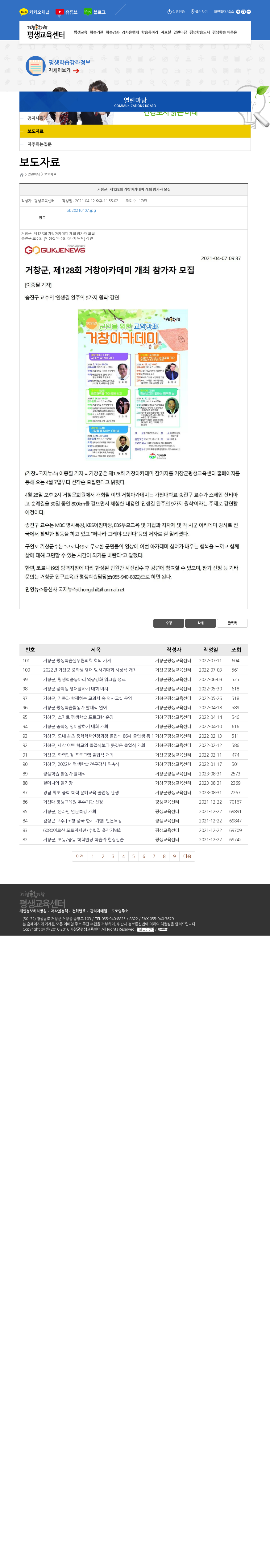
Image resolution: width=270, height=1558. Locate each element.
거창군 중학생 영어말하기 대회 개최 (75, 726)
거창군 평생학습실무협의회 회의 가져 (77, 661)
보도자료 (35, 131)
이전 (80, 856)
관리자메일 (98, 911)
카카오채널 (39, 12)
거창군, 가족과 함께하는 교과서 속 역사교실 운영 (87, 698)
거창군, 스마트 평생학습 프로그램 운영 (78, 717)
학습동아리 (149, 32)
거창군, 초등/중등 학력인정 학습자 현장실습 (83, 840)
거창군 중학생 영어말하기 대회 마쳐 (75, 689)
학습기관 (96, 32)
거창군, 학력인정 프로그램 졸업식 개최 (78, 755)
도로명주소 (119, 911)
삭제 (200, 623)
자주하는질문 (39, 144)
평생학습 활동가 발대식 (64, 774)
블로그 (99, 12)
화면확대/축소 (224, 12)
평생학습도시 (199, 32)
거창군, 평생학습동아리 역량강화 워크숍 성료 (84, 679)
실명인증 (178, 12)
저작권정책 (59, 911)
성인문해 (163, 929)
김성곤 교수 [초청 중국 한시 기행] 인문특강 (82, 821)
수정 (169, 623)
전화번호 (79, 911)
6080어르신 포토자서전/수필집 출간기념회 (82, 830)
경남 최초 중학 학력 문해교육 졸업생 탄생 (81, 793)
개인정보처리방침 (33, 911)
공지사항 (35, 118)
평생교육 (80, 32)
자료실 (166, 32)
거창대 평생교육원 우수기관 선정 (73, 802)
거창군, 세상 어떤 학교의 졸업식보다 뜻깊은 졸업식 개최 (94, 745)
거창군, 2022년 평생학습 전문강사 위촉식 (81, 764)
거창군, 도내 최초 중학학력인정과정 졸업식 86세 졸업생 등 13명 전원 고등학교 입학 (119, 736)
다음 (187, 856)
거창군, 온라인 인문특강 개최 (69, 811)
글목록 (232, 623)
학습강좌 (112, 32)
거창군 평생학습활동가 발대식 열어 (75, 708)
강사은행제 (130, 32)
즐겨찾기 (201, 12)
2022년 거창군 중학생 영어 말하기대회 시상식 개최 (90, 670)
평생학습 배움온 (224, 32)
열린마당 (180, 32)
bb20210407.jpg (81, 210)
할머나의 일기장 (58, 783)
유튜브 (71, 12)
